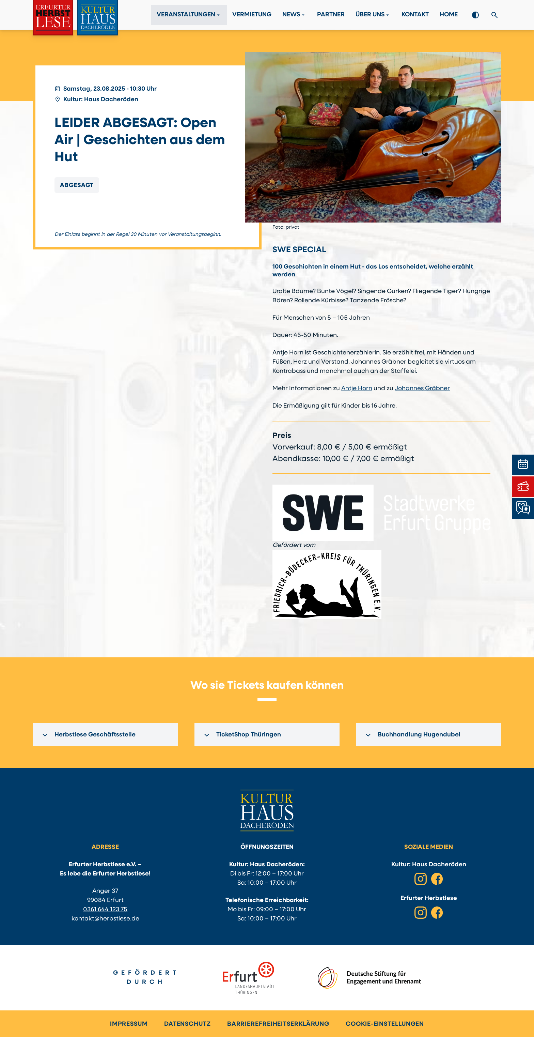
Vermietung (251, 15)
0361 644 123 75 (105, 909)
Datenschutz (187, 1024)
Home (449, 15)
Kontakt (415, 15)
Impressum (129, 1024)
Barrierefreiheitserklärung (278, 1024)
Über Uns (373, 15)
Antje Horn (356, 388)
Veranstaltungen (189, 15)
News (294, 15)
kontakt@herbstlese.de (105, 919)
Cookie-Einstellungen (385, 1024)
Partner (331, 15)
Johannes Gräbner (422, 388)
